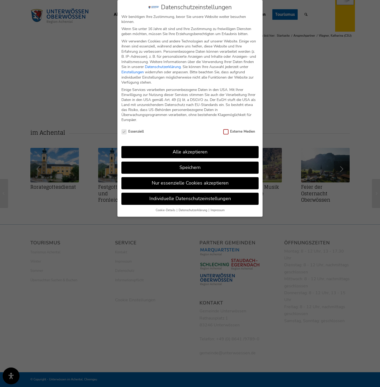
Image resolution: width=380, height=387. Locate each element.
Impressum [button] (218, 210)
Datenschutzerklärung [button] (193, 210)
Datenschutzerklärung (163, 66)
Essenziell (132, 131)
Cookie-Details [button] (166, 210)
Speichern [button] (190, 167)
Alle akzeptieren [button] (190, 152)
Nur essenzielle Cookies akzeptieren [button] (190, 183)
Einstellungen (132, 72)
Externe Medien (239, 131)
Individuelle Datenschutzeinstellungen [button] (190, 198)
